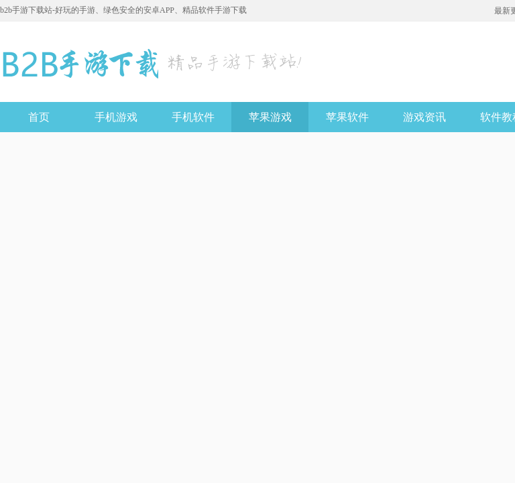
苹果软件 (347, 117)
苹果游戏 (270, 117)
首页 (39, 117)
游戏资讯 (424, 117)
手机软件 (193, 117)
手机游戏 (116, 117)
